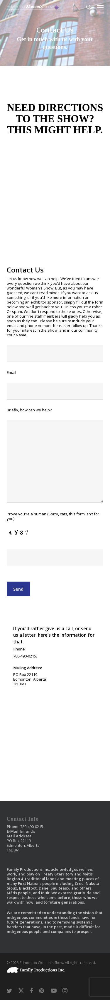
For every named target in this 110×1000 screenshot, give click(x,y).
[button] (100, 7)
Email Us (27, 831)
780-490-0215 (31, 826)
